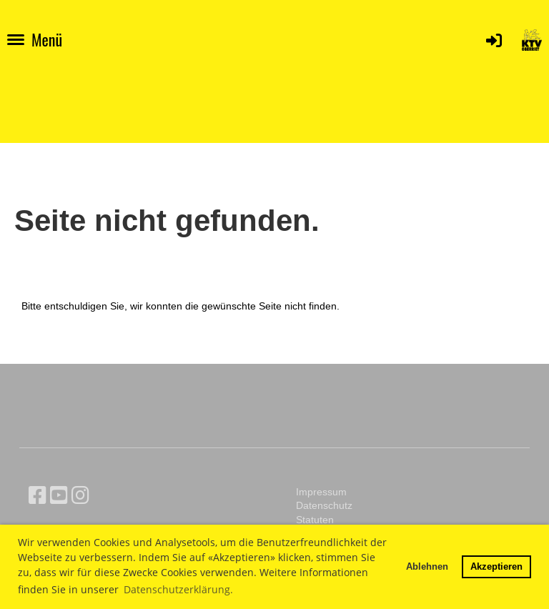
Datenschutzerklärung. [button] (178, 589)
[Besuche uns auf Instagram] (80, 495)
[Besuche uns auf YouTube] (59, 495)
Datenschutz (324, 505)
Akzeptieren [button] (496, 566)
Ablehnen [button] (427, 566)
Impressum (321, 491)
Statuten (315, 519)
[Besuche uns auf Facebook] (37, 495)
